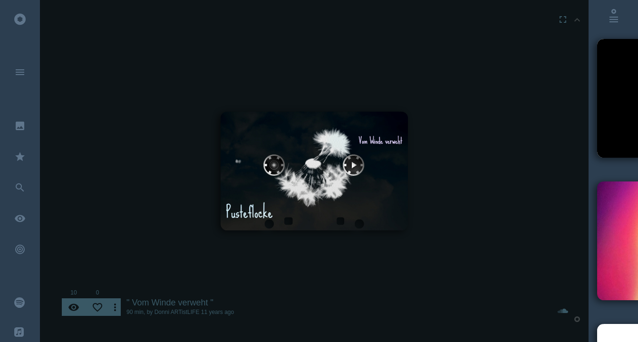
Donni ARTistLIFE (177, 312)
